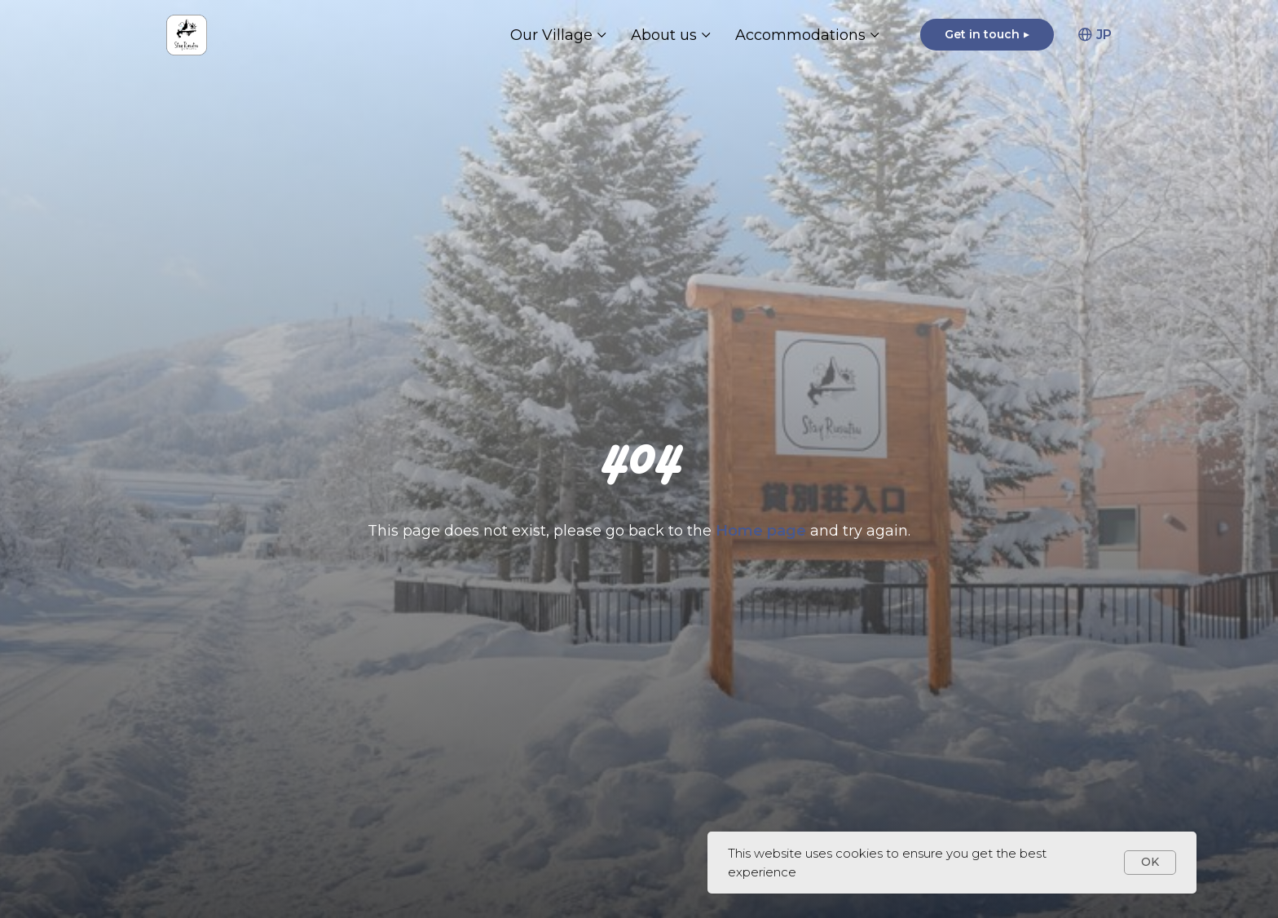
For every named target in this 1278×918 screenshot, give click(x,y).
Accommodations (800, 35)
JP (1095, 34)
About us (664, 35)
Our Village (551, 35)
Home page (763, 531)
